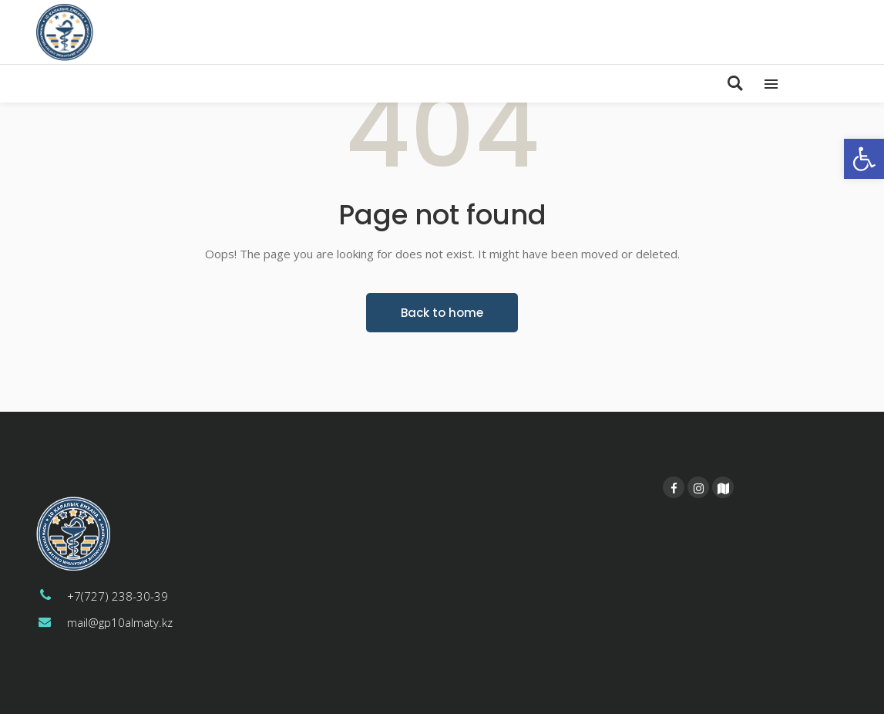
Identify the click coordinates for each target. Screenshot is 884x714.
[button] (864, 159)
